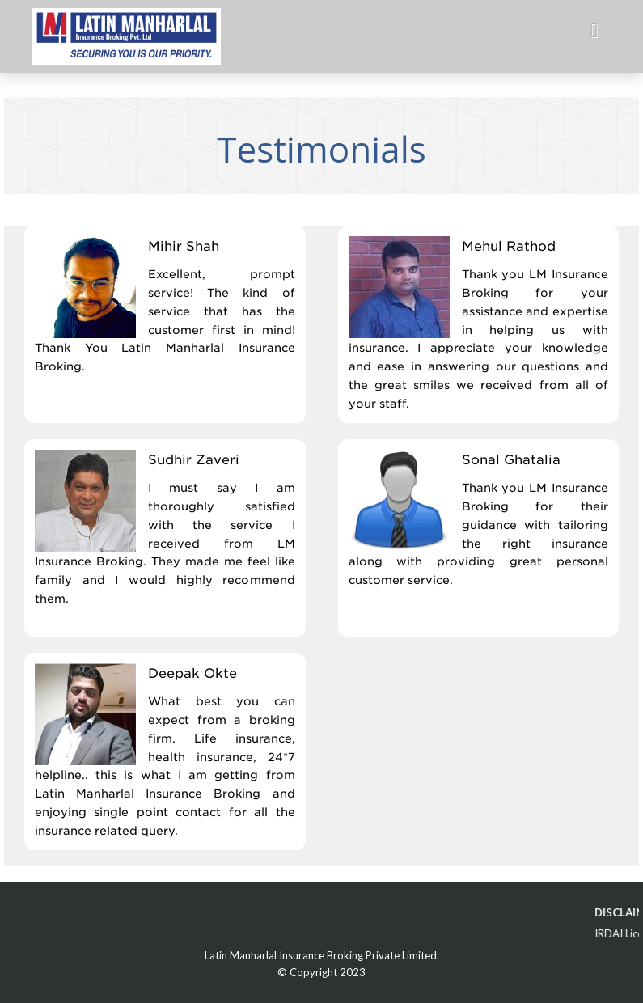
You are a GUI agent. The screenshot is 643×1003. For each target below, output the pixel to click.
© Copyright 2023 (321, 972)
